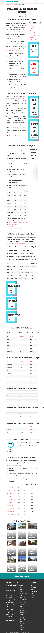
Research (22, 620)
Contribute (34, 591)
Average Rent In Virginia (15, 228)
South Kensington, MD (11, 514)
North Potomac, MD (11, 490)
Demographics (18, 14)
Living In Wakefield (14, 135)
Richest (22, 627)
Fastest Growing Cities (22, 610)
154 (24, 493)
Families (22, 605)
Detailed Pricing (34, 36)
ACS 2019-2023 (20, 244)
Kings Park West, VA (11, 499)
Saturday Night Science (12, 50)
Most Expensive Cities (22, 616)
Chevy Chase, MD (10, 511)
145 (24, 496)
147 (24, 487)
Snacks (12, 1)
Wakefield (15, 4)
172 (24, 490)
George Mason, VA (11, 508)
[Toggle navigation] (36, 2)
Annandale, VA (10, 487)
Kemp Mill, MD (10, 496)
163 (24, 499)
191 (24, 514)
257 (24, 511)
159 (24, 508)
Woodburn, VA (10, 505)
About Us (33, 586)
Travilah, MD (9, 502)
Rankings (22, 623)
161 (24, 505)
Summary (32, 26)
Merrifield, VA (9, 493)
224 (24, 502)
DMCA (33, 601)
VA (11, 4)
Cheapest (22, 588)
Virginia (16, 108)
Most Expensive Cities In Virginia (18, 222)
